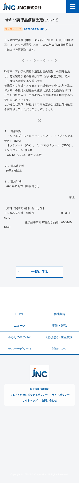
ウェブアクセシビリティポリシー (29, 395)
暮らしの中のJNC (19, 337)
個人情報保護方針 (39, 389)
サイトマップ (29, 400)
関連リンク (59, 348)
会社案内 (59, 314)
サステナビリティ (20, 348)
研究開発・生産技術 (59, 337)
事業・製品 (59, 325)
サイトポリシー (61, 395)
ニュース (20, 325)
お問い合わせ (49, 400)
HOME (19, 314)
